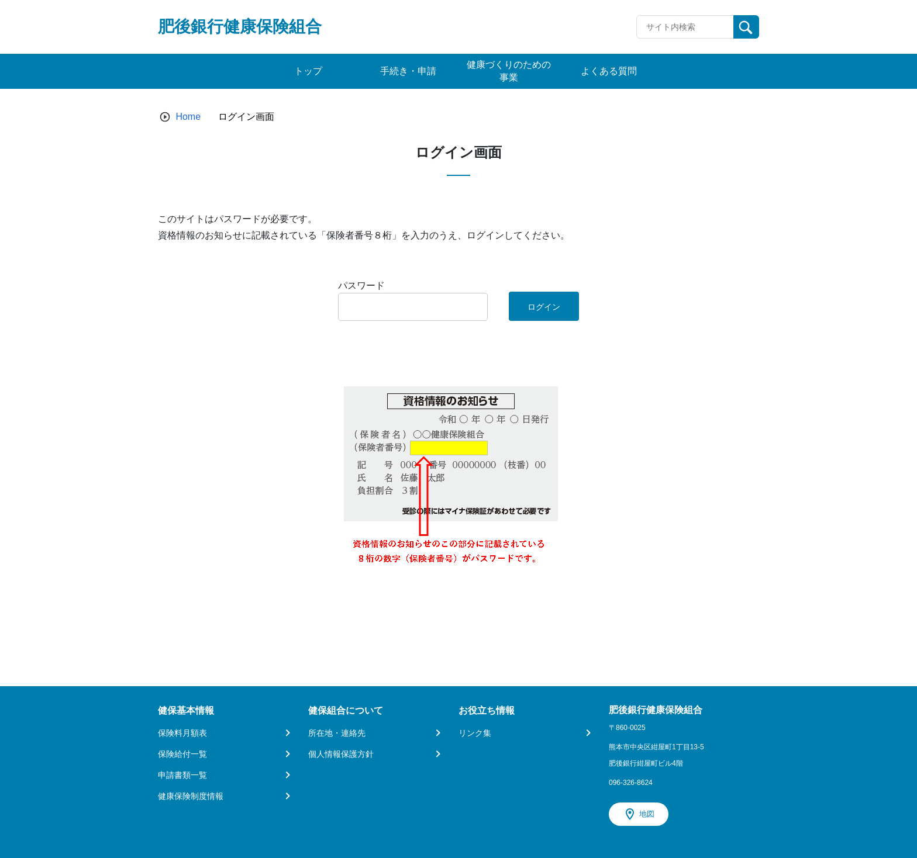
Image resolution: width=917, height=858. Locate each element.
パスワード (361, 285)
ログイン (544, 307)
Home (188, 117)
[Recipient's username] (685, 27)
